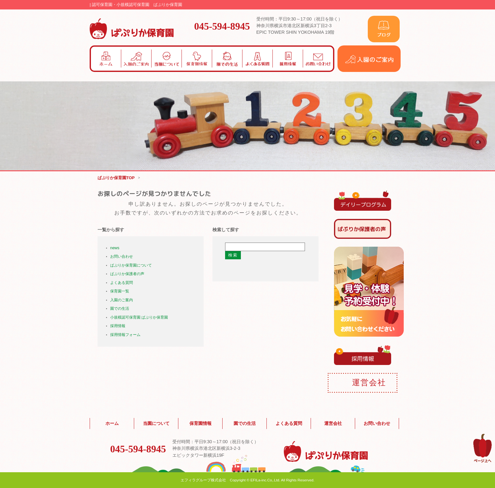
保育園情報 (200, 423)
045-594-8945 (222, 26)
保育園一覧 (119, 291)
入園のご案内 (121, 300)
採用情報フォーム (125, 334)
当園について (156, 423)
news (114, 248)
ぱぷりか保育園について (131, 265)
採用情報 (117, 326)
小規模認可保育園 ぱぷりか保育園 (139, 317)
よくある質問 (121, 282)
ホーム (112, 423)
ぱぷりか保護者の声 (127, 274)
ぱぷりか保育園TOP (116, 177)
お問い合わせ (121, 257)
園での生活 (119, 309)
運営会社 (333, 423)
